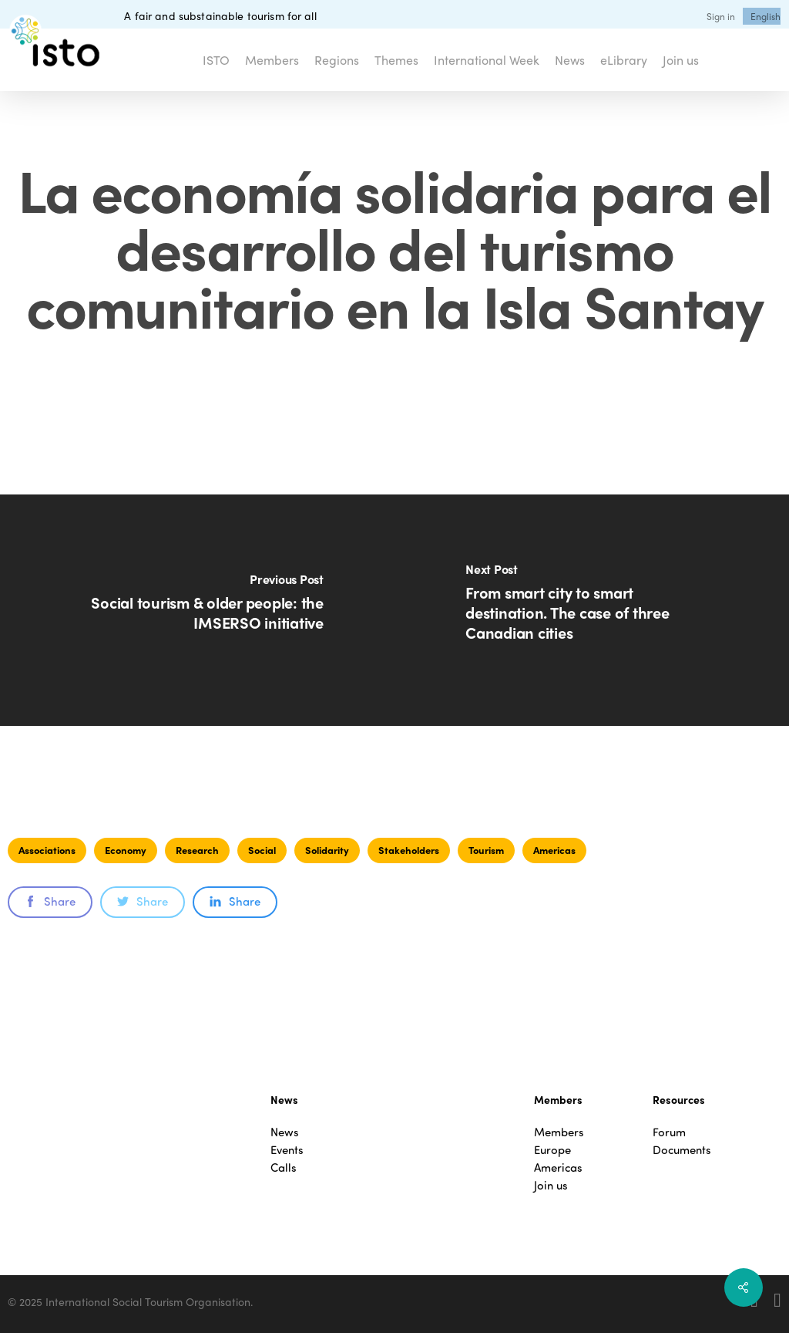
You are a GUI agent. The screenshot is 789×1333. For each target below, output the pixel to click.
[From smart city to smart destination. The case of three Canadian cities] (591, 610)
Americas (554, 849)
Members (559, 1132)
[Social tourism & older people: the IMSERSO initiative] (197, 610)
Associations (47, 849)
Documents (682, 1150)
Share (50, 901)
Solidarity (327, 849)
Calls (283, 1167)
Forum (669, 1132)
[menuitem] (765, 16)
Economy (125, 849)
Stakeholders (408, 849)
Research (197, 849)
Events (287, 1150)
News (284, 1132)
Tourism (486, 849)
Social (262, 849)
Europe (552, 1150)
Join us (551, 1185)
